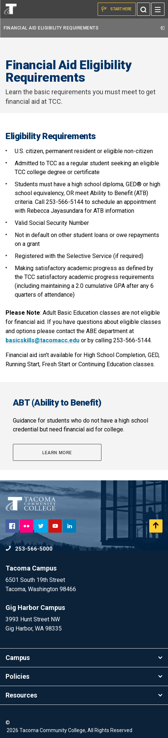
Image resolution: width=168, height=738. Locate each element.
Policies (84, 676)
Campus (84, 657)
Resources (84, 695)
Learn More (57, 452)
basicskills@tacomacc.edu (42, 340)
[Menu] (157, 9)
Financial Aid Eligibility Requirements (84, 28)
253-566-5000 (29, 548)
